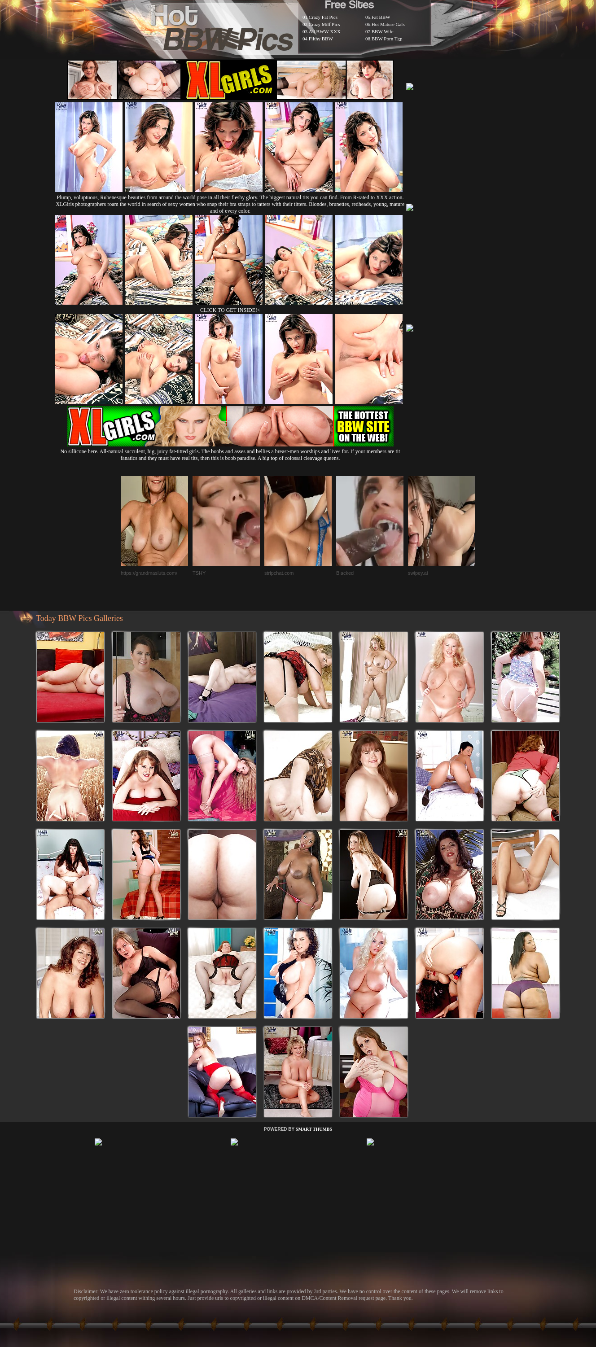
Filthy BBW (321, 38)
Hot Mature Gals (388, 24)
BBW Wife (383, 31)
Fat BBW (381, 17)
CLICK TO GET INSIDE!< (230, 310)
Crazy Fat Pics (323, 17)
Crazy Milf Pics (324, 24)
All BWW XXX (325, 31)
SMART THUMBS (314, 1129)
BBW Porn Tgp (387, 38)
